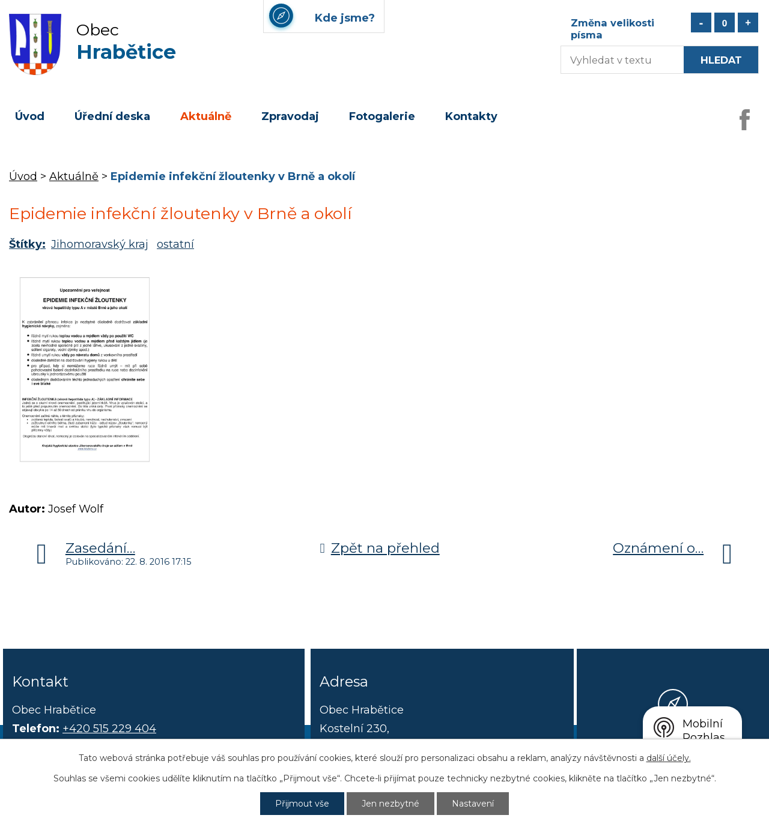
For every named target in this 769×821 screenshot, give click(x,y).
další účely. (668, 758)
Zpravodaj (290, 116)
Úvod (29, 116)
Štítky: (27, 244)
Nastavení (473, 803)
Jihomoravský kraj (99, 244)
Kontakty (471, 116)
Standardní (724, 22)
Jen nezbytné (390, 803)
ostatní (175, 244)
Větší (748, 22)
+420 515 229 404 (109, 728)
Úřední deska (112, 116)
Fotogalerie (382, 116)
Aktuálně (205, 116)
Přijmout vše (302, 803)
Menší (701, 22)
